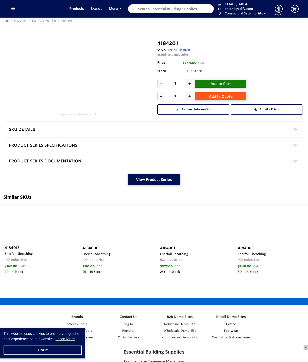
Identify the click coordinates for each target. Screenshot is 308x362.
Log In (128, 324)
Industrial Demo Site (179, 324)
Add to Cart (220, 83)
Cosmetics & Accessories (231, 337)
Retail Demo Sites (231, 317)
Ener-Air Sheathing (178, 50)
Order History (128, 337)
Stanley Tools (77, 324)
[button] (241, 13)
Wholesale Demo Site (179, 331)
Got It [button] (43, 350)
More (114, 8)
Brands (77, 317)
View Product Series (154, 179)
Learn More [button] (65, 339)
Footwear (231, 331)
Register (128, 331)
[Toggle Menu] (13, 9)
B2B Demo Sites (180, 317)
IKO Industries (178, 54)
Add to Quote (221, 96)
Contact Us (128, 317)
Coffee (231, 324)
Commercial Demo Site (179, 337)
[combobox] (171, 8)
